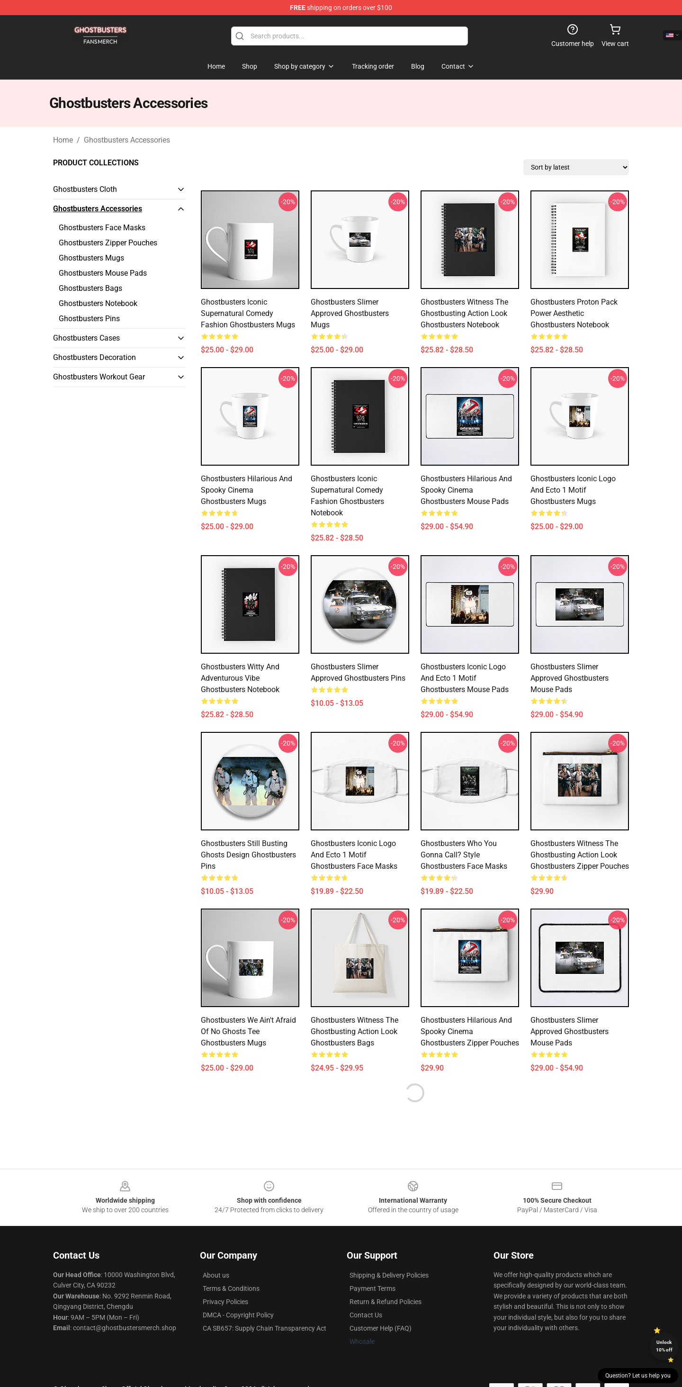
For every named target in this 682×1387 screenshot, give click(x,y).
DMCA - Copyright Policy (238, 1315)
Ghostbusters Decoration (94, 357)
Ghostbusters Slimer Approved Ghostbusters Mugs (350, 313)
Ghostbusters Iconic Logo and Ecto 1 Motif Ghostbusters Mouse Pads (465, 678)
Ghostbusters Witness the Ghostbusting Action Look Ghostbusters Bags (354, 1031)
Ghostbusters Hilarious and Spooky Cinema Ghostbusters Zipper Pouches (470, 1031)
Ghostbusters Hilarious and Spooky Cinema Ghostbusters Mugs (246, 490)
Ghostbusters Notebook (98, 303)
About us (216, 1275)
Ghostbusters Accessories (127, 139)
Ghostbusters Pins (89, 318)
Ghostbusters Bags (90, 288)
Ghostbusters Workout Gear (99, 376)
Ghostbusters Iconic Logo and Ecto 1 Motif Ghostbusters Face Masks (354, 855)
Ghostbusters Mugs (91, 257)
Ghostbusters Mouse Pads (103, 273)
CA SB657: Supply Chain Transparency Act (264, 1328)
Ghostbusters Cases (86, 337)
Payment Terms (372, 1288)
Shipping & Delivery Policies (389, 1275)
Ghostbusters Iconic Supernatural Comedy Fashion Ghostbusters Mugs (248, 313)
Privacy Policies (225, 1302)
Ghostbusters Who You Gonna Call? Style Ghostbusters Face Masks (464, 855)
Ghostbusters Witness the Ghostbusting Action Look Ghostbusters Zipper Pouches (579, 855)
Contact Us (366, 1315)
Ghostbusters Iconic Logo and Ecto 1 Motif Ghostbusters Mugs (573, 490)
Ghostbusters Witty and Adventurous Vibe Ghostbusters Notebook (240, 678)
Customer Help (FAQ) (381, 1328)
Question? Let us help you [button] (638, 1375)
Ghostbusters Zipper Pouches (108, 242)
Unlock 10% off (664, 1346)
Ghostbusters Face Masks (102, 227)
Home (63, 139)
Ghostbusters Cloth (85, 189)
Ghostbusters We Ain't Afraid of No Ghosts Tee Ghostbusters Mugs (248, 1031)
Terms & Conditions (231, 1288)
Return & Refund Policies (386, 1302)
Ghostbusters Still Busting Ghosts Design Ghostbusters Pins (248, 855)
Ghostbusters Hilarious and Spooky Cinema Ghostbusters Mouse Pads (466, 490)
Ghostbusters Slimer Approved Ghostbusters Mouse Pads (569, 678)
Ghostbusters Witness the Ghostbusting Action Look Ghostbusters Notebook (464, 313)
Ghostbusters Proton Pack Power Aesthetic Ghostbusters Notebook (574, 313)
